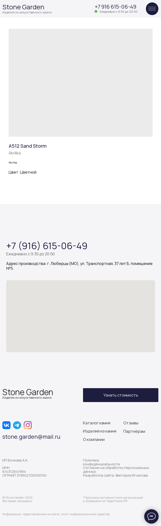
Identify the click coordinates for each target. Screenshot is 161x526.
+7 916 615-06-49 (115, 6)
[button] (120, 395)
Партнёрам (134, 431)
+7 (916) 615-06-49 (47, 245)
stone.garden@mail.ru (31, 436)
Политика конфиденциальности (101, 462)
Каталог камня (96, 423)
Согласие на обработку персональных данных (116, 469)
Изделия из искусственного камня (27, 12)
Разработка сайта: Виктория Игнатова (115, 475)
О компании (94, 439)
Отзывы (130, 423)
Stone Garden (23, 6)
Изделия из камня (99, 431)
